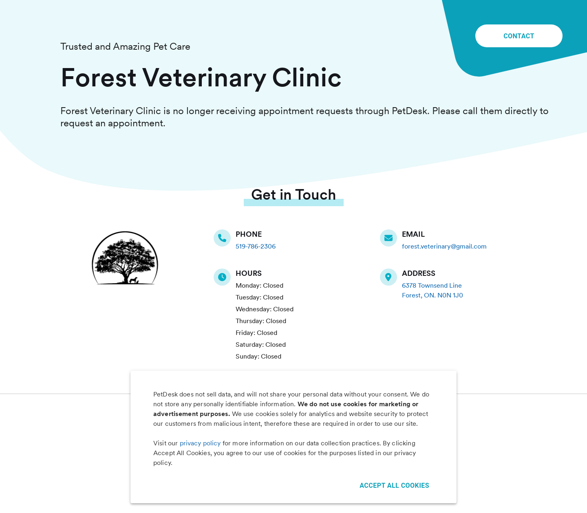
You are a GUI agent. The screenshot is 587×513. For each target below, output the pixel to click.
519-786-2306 (256, 246)
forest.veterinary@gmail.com (444, 246)
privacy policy (200, 443)
